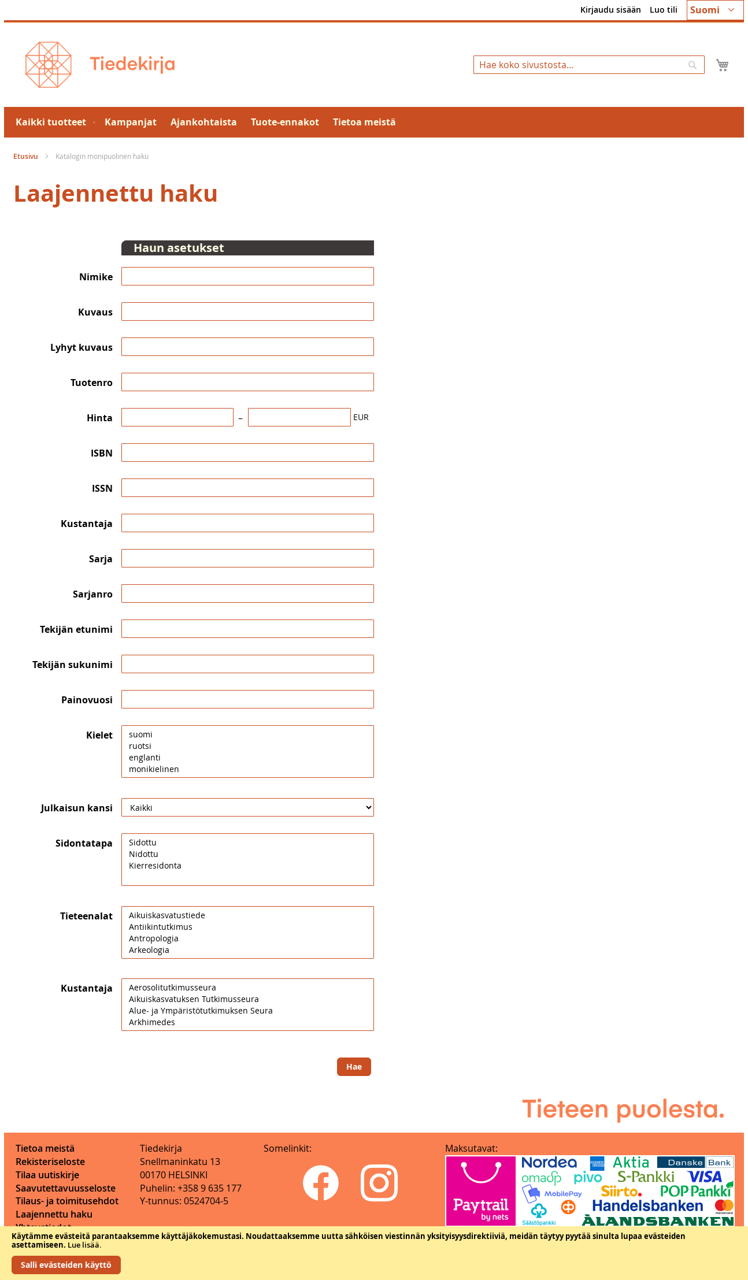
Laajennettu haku (54, 1214)
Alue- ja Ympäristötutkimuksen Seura (248, 1010)
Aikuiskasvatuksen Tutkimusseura (248, 999)
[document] (374, 1253)
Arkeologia (248, 950)
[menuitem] (53, 122)
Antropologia (248, 938)
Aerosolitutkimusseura (248, 987)
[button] (715, 10)
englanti (248, 757)
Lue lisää (83, 1245)
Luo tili (663, 9)
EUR (361, 416)
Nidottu (248, 854)
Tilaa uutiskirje (47, 1174)
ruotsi (248, 746)
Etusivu (26, 156)
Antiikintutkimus (248, 927)
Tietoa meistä (45, 1148)
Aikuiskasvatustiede (248, 915)
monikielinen (248, 769)
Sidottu (248, 842)
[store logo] (100, 65)
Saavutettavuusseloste (66, 1188)
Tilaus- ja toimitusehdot (67, 1200)
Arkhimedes (248, 1022)
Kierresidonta (248, 865)
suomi (248, 734)
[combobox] (589, 64)
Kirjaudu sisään (610, 9)
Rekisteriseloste (50, 1161)
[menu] (374, 122)
